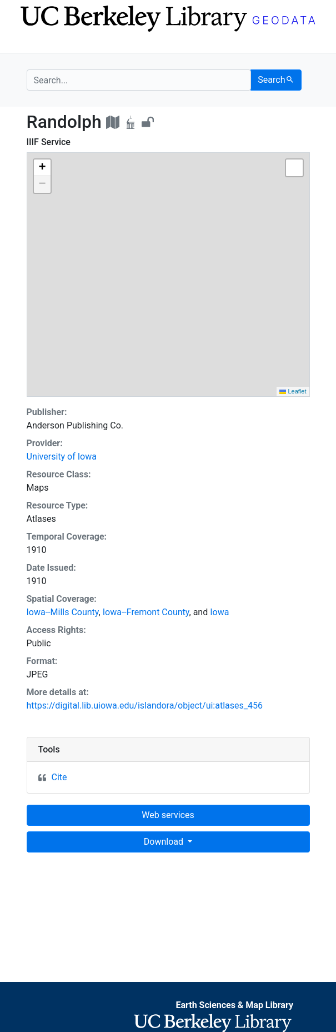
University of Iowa (62, 456)
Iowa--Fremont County (146, 612)
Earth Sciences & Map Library (234, 1005)
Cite (59, 777)
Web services (168, 815)
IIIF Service (49, 142)
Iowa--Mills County (63, 612)
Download (164, 841)
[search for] (139, 80)
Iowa (219, 612)
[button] (42, 167)
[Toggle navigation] (33, 43)
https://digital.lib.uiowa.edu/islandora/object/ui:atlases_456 (145, 705)
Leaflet (292, 391)
